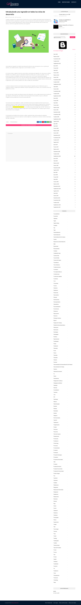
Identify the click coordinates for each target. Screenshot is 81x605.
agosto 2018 (64, 121)
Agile (55, 220)
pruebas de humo (57, 466)
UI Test (55, 557)
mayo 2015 (64, 177)
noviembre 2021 (64, 59)
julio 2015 (64, 172)
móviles (55, 408)
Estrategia (56, 332)
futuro (55, 353)
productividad (57, 448)
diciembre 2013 (64, 198)
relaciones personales (58, 489)
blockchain (56, 246)
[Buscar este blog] (59, 37)
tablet (55, 524)
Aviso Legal (55, 602)
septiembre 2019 (64, 96)
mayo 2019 (64, 100)
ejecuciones (56, 313)
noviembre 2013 (64, 200)
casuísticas (56, 262)
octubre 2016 (64, 154)
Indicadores (56, 378)
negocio (55, 415)
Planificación (56, 436)
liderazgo (56, 399)
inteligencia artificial (58, 383)
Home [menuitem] (59, 2)
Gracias (55, 362)
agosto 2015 (64, 170)
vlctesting (56, 580)
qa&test (55, 478)
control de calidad (58, 276)
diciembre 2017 (64, 135)
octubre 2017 (64, 140)
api (54, 227)
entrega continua (57, 318)
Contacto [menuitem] (73, 2)
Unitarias (55, 561)
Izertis (54, 591)
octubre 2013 (64, 202)
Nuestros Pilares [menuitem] (66, 2)
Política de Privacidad (63, 602)
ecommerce (56, 309)
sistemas (56, 512)
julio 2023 (64, 54)
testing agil (56, 540)
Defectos (56, 288)
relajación (56, 492)
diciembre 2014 (64, 186)
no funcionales (57, 417)
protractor (56, 452)
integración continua (58, 380)
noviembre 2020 (64, 79)
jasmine (55, 392)
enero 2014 (64, 195)
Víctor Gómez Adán (11, 17)
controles (56, 278)
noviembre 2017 (64, 137)
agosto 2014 (64, 191)
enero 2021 (64, 77)
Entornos (55, 315)
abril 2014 (64, 193)
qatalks (55, 482)
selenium (56, 510)
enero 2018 (64, 133)
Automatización (57, 234)
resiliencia (56, 494)
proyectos (56, 457)
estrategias (56, 334)
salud (55, 506)
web (55, 582)
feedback (56, 346)
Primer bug (56, 443)
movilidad (56, 410)
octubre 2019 (64, 93)
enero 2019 (64, 110)
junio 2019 (64, 98)
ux (54, 568)
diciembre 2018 (64, 112)
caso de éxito (56, 258)
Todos (55, 550)
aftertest (55, 218)
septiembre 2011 (64, 207)
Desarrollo (56, 292)
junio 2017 (64, 144)
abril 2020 (64, 86)
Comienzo (56, 269)
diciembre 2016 (64, 151)
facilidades (56, 341)
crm (55, 281)
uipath (55, 559)
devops (55, 297)
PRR (54, 461)
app (55, 230)
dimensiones (56, 299)
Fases (55, 343)
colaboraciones (57, 267)
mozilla (55, 413)
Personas (56, 431)
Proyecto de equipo (58, 455)
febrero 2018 (64, 130)
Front (55, 350)
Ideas (7, 121)
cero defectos (57, 264)
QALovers (15, 602)
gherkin (55, 360)
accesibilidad (56, 213)
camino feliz (56, 255)
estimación (56, 329)
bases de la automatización (59, 241)
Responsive (56, 496)
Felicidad (56, 348)
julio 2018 (64, 123)
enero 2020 (64, 89)
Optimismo (56, 422)
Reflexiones (56, 485)
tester (55, 536)
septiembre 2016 (64, 156)
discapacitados (57, 302)
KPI (54, 397)
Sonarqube (56, 517)
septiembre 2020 (64, 84)
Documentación (57, 306)
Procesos (56, 445)
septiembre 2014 (64, 188)
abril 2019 (64, 103)
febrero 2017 (64, 149)
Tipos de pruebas (13, 121)
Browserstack (56, 248)
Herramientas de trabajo (59, 366)
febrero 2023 (64, 56)
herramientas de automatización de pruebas (63, 364)
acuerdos (56, 216)
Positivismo (56, 441)
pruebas (55, 464)
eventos (55, 336)
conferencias (56, 274)
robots (55, 501)
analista (55, 225)
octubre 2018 (64, 116)
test (55, 533)
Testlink (55, 543)
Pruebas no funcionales (59, 471)
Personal (55, 429)
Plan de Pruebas (57, 434)
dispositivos (56, 304)
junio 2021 (64, 65)
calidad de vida (57, 253)
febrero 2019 (64, 107)
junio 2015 (64, 174)
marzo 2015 (64, 181)
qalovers (56, 480)
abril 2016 (64, 160)
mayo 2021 (64, 68)
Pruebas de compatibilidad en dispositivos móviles (65, 20)
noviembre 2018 (64, 114)
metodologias (57, 404)
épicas (55, 320)
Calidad (55, 251)
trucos (55, 552)
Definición (56, 290)
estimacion (56, 327)
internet (55, 387)
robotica (56, 499)
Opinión (55, 420)
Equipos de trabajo (58, 322)
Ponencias (56, 438)
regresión (56, 487)
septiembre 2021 (64, 63)
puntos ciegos (57, 473)
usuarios (55, 566)
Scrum (55, 508)
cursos (55, 285)
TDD (54, 526)
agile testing (56, 223)
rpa (54, 503)
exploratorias (56, 339)
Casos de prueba (57, 260)
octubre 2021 (64, 61)
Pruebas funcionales (58, 468)
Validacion (56, 570)
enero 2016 (64, 165)
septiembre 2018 (64, 119)
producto (56, 450)
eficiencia (56, 311)
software (56, 515)
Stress (55, 519)
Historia (55, 369)
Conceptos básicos (58, 271)
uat (54, 554)
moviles (55, 406)
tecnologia (56, 529)
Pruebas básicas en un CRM (64, 14)
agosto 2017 (64, 142)
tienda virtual (56, 545)
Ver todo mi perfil (56, 593)
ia (54, 373)
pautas (55, 427)
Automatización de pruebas (59, 237)
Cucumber (56, 283)
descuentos (56, 295)
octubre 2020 (64, 82)
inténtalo (55, 385)
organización (56, 424)
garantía (55, 357)
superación (56, 522)
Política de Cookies (72, 602)
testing (55, 538)
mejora (55, 401)
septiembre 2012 (64, 205)
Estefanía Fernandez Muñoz (59, 325)
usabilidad (56, 563)
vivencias (56, 577)
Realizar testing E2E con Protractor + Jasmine (66, 26)
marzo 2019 (64, 105)
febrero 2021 (64, 75)
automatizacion (57, 232)
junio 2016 (64, 158)
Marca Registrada (48, 602)
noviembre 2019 (64, 91)
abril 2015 (64, 179)
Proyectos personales (58, 459)
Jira (54, 394)
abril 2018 (64, 126)
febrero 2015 (64, 184)
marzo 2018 (64, 128)
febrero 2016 (64, 163)
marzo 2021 (64, 72)
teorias (55, 531)
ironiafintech (56, 390)
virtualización (56, 575)
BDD (54, 244)
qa (54, 475)
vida (55, 573)
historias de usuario (58, 371)
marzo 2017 (64, 147)
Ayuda (55, 239)
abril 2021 (64, 70)
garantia (55, 355)
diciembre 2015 (64, 167)
